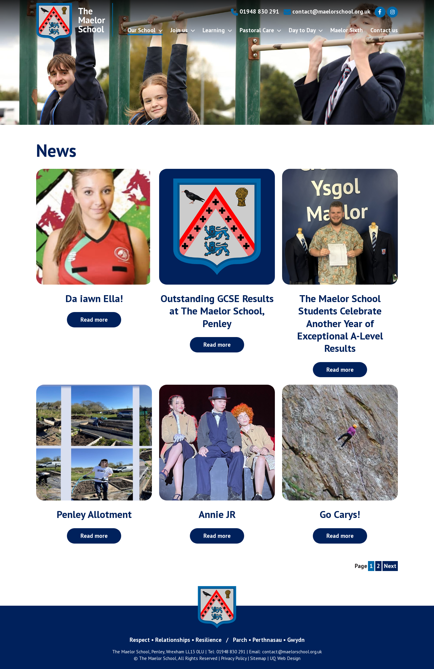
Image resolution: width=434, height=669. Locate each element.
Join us (182, 30)
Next (390, 566)
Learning (217, 30)
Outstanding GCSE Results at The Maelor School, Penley (217, 311)
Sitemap (258, 658)
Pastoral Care (260, 30)
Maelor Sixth (346, 30)
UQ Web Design (285, 658)
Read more (94, 319)
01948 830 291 (255, 11)
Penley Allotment (94, 514)
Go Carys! (340, 514)
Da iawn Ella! (94, 298)
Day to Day (306, 30)
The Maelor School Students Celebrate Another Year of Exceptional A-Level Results (340, 323)
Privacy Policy (234, 658)
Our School (145, 30)
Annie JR (217, 514)
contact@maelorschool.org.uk (327, 11)
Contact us (384, 30)
